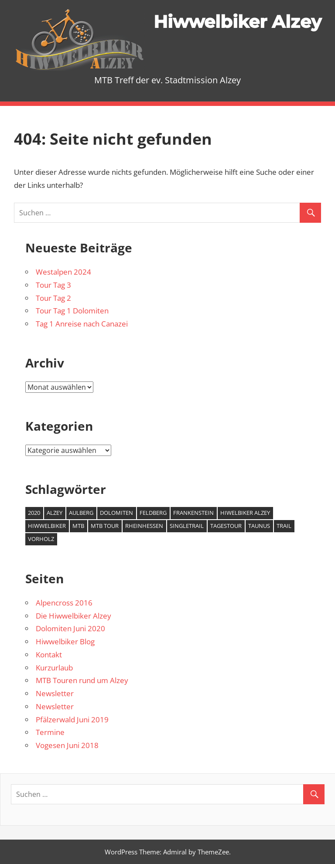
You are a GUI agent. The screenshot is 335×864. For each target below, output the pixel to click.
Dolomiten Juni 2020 (70, 628)
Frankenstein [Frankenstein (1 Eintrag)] (193, 513)
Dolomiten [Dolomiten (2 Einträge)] (116, 513)
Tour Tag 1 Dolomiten (72, 311)
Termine (50, 732)
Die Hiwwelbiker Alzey (73, 616)
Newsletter (55, 693)
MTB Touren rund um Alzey (82, 680)
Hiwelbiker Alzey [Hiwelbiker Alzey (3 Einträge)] (245, 513)
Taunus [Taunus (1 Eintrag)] (259, 526)
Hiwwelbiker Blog (65, 641)
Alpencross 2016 (64, 603)
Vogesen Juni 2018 (67, 745)
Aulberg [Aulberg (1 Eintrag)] (81, 513)
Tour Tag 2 (53, 298)
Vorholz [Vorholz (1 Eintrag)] (41, 539)
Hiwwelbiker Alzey (237, 21)
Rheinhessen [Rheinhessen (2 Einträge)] (144, 526)
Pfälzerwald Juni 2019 (72, 719)
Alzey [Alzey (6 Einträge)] (54, 513)
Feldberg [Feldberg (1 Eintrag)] (153, 513)
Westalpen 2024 (63, 272)
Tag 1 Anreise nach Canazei (82, 324)
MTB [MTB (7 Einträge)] (78, 526)
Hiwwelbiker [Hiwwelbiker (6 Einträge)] (47, 526)
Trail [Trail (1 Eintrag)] (284, 526)
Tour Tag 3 (53, 285)
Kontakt (49, 655)
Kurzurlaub (54, 668)
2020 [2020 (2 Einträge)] (34, 513)
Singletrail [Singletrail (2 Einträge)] (187, 526)
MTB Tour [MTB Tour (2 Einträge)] (105, 526)
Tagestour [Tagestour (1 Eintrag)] (226, 526)
